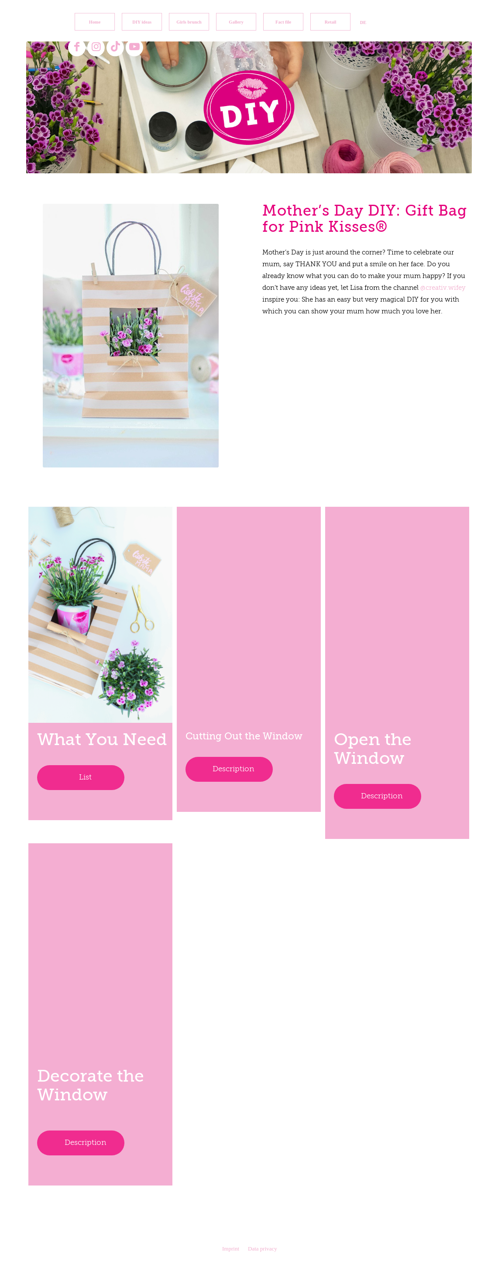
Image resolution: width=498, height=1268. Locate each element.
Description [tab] (233, 769)
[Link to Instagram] (96, 47)
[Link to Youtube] (134, 47)
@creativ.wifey (443, 288)
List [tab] (85, 777)
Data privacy (262, 1248)
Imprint (230, 1248)
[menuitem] (95, 21)
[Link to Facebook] (76, 47)
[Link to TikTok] (115, 47)
